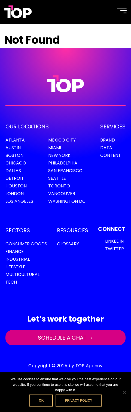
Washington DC (67, 201)
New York (59, 155)
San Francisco (65, 170)
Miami (54, 148)
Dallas (13, 170)
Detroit (14, 178)
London (14, 193)
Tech (11, 282)
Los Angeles (19, 201)
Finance (14, 251)
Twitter (114, 249)
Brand (107, 140)
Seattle (57, 178)
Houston (16, 186)
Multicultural (22, 274)
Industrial (17, 259)
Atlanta (15, 140)
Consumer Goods (26, 244)
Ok (41, 400)
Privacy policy (78, 400)
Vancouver (61, 193)
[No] (124, 392)
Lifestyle (15, 267)
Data (106, 148)
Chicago (15, 163)
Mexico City (62, 140)
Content (110, 155)
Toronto (59, 186)
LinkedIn (114, 241)
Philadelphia (62, 163)
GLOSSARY (68, 244)
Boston (14, 155)
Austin (13, 148)
